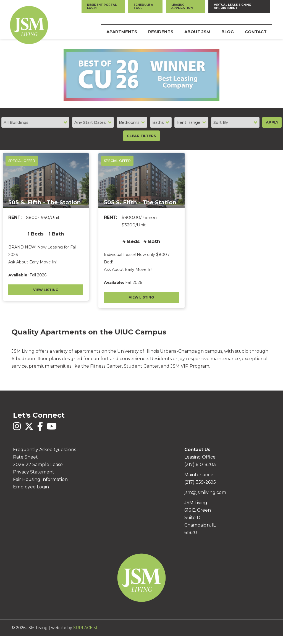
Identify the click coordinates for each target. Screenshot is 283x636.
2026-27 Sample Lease (38, 464)
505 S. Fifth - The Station (44, 202)
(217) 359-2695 (200, 482)
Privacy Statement (33, 472)
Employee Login (31, 487)
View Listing (45, 290)
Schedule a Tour (143, 6)
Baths (158, 122)
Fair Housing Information (40, 479)
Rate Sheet (25, 457)
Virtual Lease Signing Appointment (232, 6)
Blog (227, 31)
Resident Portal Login (102, 6)
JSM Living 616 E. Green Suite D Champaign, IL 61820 (200, 517)
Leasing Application (182, 6)
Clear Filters (141, 136)
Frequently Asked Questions (44, 449)
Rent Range (188, 122)
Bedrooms (129, 122)
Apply (272, 122)
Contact (256, 31)
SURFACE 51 (85, 627)
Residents (160, 31)
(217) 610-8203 (200, 464)
